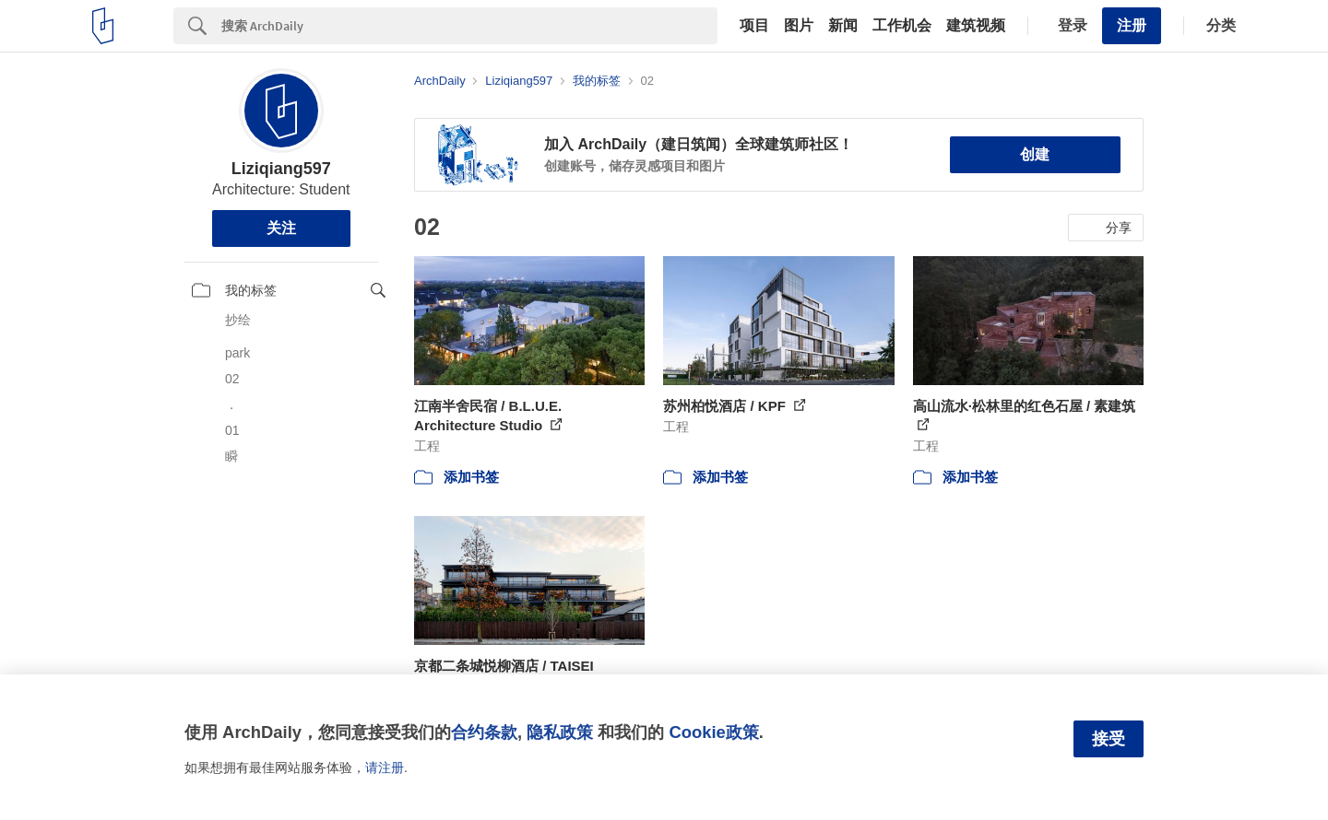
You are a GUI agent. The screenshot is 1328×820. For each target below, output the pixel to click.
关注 (281, 228)
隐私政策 (560, 732)
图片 (798, 25)
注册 (1131, 25)
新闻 (843, 25)
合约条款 (484, 732)
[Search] (469, 25)
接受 (1108, 739)
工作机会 (901, 25)
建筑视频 (975, 25)
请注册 (384, 767)
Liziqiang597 (281, 168)
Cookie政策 (713, 732)
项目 (754, 25)
